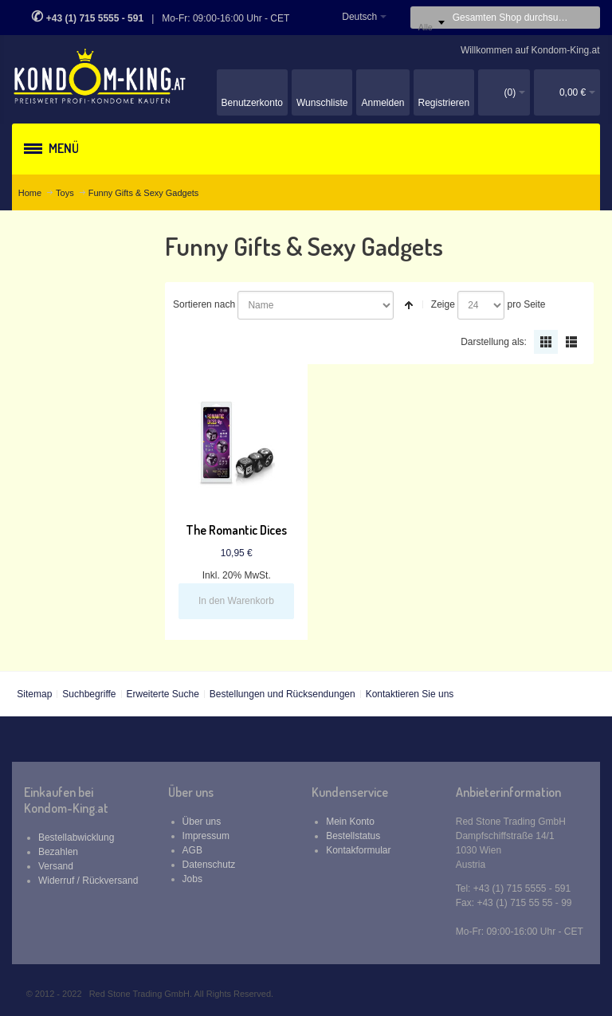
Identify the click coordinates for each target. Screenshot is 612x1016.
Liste (571, 342)
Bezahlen (58, 851)
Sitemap (34, 694)
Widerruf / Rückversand (88, 880)
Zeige (443, 304)
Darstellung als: (494, 341)
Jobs (192, 879)
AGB (192, 850)
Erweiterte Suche (162, 694)
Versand (55, 866)
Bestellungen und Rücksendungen (282, 694)
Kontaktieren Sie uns (410, 694)
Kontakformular (358, 850)
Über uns (202, 821)
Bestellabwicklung (76, 837)
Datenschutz (209, 864)
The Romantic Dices (236, 530)
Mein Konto (350, 821)
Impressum (206, 835)
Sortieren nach (204, 304)
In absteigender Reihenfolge (409, 305)
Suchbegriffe (89, 694)
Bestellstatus (353, 835)
